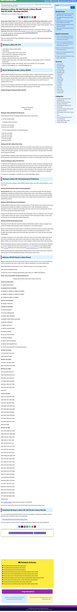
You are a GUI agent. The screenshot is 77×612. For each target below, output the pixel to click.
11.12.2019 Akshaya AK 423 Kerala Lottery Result (14, 567)
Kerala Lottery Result (64, 1)
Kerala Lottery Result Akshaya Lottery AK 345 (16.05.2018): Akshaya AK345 (21, 579)
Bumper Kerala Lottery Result (63, 102)
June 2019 (59, 77)
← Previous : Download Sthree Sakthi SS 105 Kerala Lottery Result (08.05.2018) (14, 598)
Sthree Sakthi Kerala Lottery (63, 120)
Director (9, 13)
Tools (74, 1)
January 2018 (60, 92)
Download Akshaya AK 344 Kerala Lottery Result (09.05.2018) (18, 581)
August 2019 (60, 74)
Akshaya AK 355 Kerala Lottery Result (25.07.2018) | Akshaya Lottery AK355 (21, 571)
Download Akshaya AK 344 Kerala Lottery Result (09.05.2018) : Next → (41, 598)
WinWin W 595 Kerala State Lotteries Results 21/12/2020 (65, 25)
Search (57, 5)
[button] (19, 17)
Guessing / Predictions (62, 103)
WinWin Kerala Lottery (62, 122)
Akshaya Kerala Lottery (31, 31)
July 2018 (59, 82)
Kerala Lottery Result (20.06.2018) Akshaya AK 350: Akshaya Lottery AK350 (21, 573)
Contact (31, 609)
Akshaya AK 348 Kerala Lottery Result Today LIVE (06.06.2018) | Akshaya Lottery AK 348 (24, 577)
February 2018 (60, 91)
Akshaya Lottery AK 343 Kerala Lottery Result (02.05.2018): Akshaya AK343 (21, 583)
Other (58, 115)
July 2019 (59, 75)
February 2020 (60, 67)
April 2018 (59, 87)
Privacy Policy (40, 609)
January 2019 (60, 79)
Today (48, 29)
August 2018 (60, 80)
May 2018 (59, 85)
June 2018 (59, 84)
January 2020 (60, 69)
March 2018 (59, 89)
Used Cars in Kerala (48, 609)
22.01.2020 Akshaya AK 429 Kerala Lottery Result (15, 565)
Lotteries (53, 1)
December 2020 (60, 65)
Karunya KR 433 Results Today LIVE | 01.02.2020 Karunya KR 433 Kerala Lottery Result (65, 38)
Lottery (6, 247)
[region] (27, 547)
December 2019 (60, 70)
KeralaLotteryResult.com (32, 247)
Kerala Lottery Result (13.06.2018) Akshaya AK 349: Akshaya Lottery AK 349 (21, 575)
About (27, 609)
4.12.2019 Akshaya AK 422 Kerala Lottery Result (14, 569)
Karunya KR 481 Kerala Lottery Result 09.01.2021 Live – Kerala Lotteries (65, 14)
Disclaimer (35, 609)
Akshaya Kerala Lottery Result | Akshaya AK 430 (23, 4)
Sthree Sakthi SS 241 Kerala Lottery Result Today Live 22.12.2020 (65, 21)
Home (47, 1)
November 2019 (60, 72)
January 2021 (60, 64)
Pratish (58, 36)
